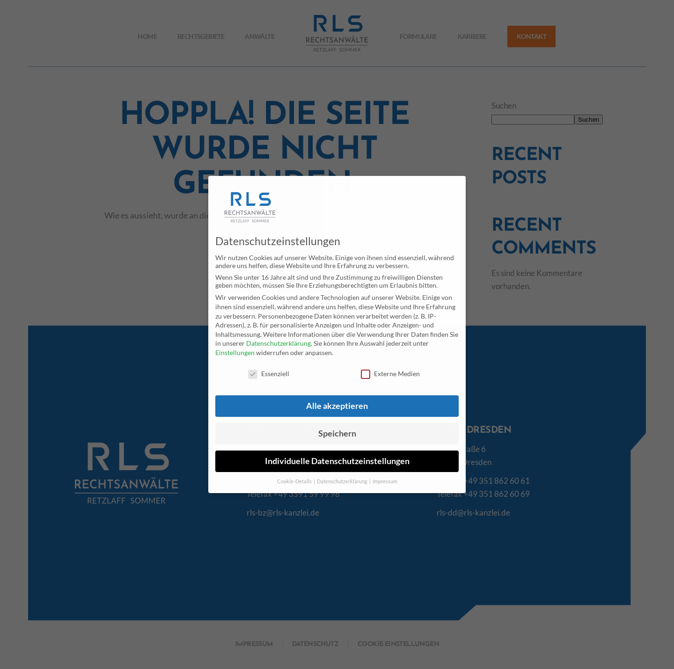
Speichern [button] (337, 433)
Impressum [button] (385, 481)
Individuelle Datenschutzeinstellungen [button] (337, 461)
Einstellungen (235, 352)
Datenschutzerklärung (278, 343)
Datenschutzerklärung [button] (342, 481)
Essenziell (268, 374)
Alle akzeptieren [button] (337, 406)
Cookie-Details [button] (295, 481)
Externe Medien (390, 374)
